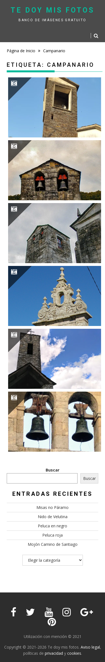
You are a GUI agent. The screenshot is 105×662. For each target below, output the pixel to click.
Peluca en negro (52, 525)
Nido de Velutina (52, 516)
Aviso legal (90, 647)
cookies (74, 653)
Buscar (52, 470)
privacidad (54, 653)
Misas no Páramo (52, 507)
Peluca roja (52, 535)
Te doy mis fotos (52, 10)
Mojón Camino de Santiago (53, 544)
